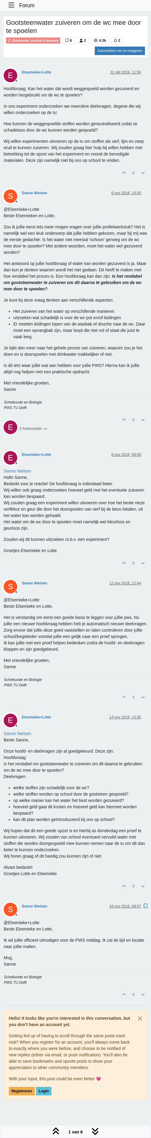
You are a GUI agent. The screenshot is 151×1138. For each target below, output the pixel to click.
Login (44, 1091)
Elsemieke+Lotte (36, 72)
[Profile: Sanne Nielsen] (17, 471)
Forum (26, 5)
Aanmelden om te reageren (119, 51)
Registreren (21, 1091)
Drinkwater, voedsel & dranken (33, 40)
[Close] (140, 1018)
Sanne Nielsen (34, 193)
